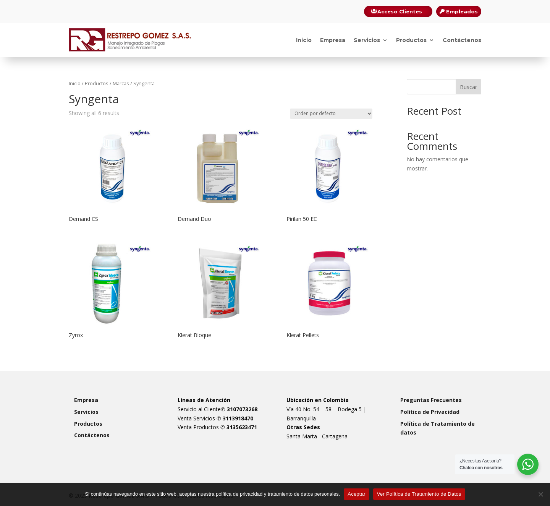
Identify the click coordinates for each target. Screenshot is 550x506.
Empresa (332, 40)
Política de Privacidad (429, 411)
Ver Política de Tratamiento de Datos (419, 494)
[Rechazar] (540, 494)
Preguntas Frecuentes (431, 400)
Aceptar (357, 494)
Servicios (367, 40)
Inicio (304, 40)
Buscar (468, 87)
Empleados (462, 11)
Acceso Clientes (399, 11)
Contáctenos (462, 40)
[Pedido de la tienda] (331, 114)
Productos (411, 40)
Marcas (121, 83)
